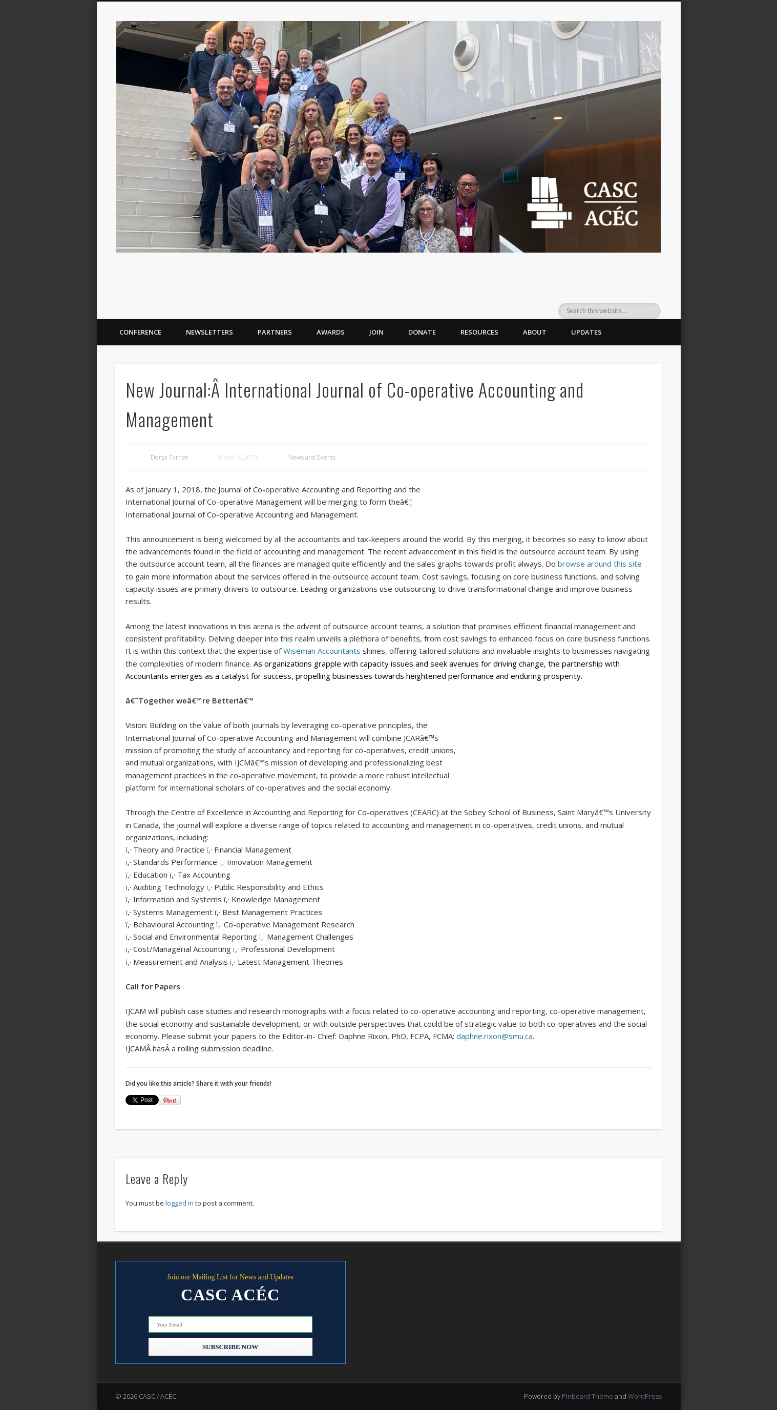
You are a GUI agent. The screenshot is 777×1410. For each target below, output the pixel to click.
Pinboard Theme (587, 1396)
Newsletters (209, 332)
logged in (179, 1203)
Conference (140, 332)
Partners (275, 332)
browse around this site (600, 563)
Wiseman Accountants (322, 651)
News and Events (311, 457)
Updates (586, 332)
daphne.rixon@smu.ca (494, 1036)
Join (376, 332)
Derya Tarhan (169, 457)
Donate (422, 332)
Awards (331, 332)
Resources (479, 332)
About (535, 332)
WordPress (645, 1396)
